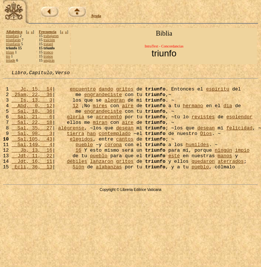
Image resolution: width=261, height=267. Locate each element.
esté (174, 172)
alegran (114, 105)
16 (78, 165)
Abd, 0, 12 (32, 112)
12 (75, 112)
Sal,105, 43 (32, 152)
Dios (206, 145)
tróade (10, 60)
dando (106, 92)
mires (100, 112)
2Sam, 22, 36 (32, 98)
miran (100, 132)
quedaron (203, 178)
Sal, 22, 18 (32, 132)
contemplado (114, 145)
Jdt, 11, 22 (32, 172)
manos (225, 172)
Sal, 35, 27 (32, 138)
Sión (78, 185)
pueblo (84, 158)
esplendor (239, 125)
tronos (48, 56)
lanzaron (101, 178)
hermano (193, 112)
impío (242, 165)
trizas (10, 52)
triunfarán (13, 40)
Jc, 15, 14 (32, 92)
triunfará (12, 36)
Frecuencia (48, 32)
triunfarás (13, 44)
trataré (48, 44)
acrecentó (109, 125)
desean (124, 138)
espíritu (217, 92)
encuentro (83, 92)
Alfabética (14, 32)
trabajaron (51, 36)
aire (127, 112)
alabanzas (109, 185)
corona (113, 158)
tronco (48, 52)
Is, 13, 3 (32, 105)
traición (49, 40)
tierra (75, 145)
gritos (124, 92)
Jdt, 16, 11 (32, 178)
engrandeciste (103, 98)
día (227, 112)
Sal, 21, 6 (32, 125)
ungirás (49, 60)
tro (8, 56)
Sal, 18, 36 (32, 118)
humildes (197, 158)
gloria (75, 125)
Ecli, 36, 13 (32, 185)
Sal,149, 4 (32, 158)
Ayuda (96, 16)
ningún (223, 165)
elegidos (81, 152)
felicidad (239, 138)
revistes (203, 125)
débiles (77, 178)
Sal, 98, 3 (32, 145)
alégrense (71, 138)
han (91, 145)
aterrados (231, 178)
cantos (124, 152)
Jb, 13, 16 (32, 165)
